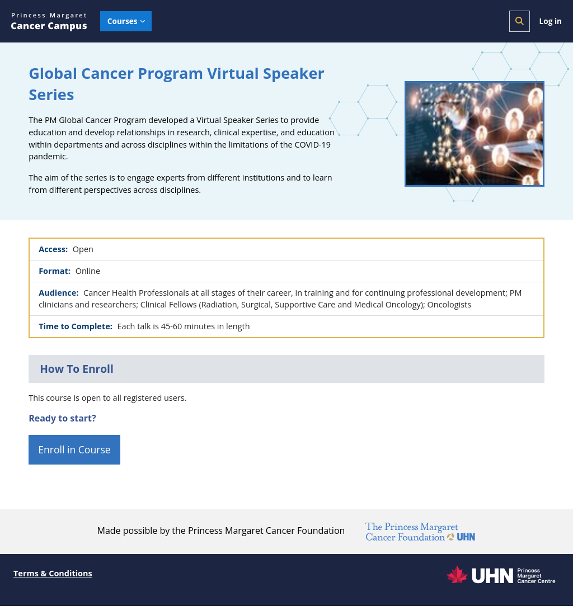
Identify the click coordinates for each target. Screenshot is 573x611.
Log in (550, 21)
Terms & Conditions (54, 578)
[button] (519, 21)
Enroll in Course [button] (74, 454)
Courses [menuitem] (122, 21)
